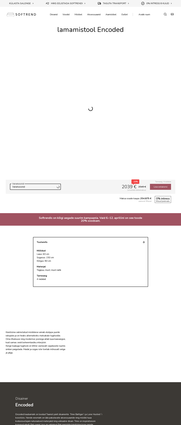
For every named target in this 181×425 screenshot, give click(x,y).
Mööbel (78, 14)
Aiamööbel (111, 14)
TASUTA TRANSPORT (113, 3)
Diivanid (54, 14)
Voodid (66, 14)
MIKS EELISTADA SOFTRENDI (65, 3)
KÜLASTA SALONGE (21, 3)
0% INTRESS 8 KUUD (156, 3)
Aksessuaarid (94, 14)
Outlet (124, 14)
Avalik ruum (144, 14)
